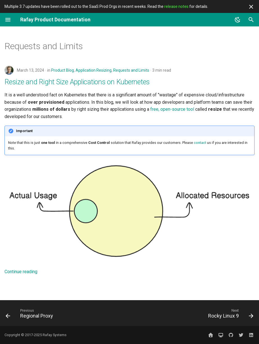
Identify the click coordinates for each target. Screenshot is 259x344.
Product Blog (62, 70)
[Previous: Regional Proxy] (30, 315)
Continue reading (20, 271)
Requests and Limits (131, 70)
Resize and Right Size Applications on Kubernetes (77, 82)
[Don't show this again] (251, 6)
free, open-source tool (172, 109)
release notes (176, 6)
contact (200, 143)
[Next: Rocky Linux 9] (229, 315)
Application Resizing (94, 70)
